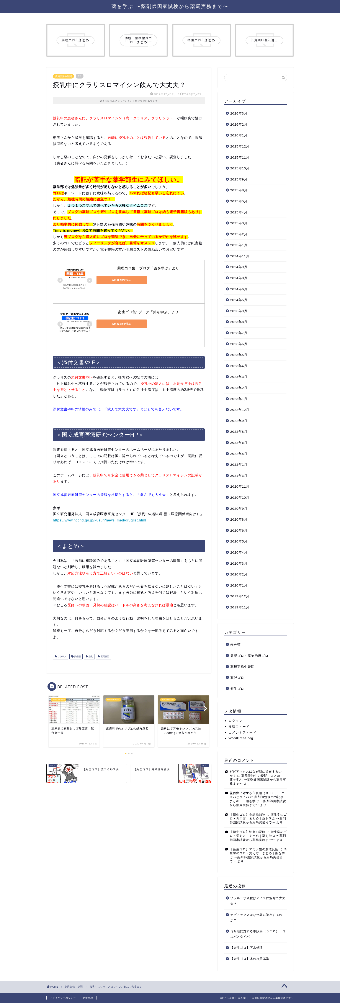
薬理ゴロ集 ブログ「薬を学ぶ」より (148, 268)
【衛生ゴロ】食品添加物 (247, 814)
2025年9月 (238, 179)
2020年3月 (238, 563)
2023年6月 (238, 344)
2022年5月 (238, 454)
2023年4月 (238, 366)
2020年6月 (238, 530)
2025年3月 (238, 223)
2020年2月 (238, 574)
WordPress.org (241, 738)
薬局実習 (104, 656)
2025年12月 (240, 146)
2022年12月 (240, 409)
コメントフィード (242, 732)
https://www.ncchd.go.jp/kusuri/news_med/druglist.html (99, 520)
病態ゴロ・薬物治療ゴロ (249, 655)
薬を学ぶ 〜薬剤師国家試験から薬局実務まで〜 (170, 6)
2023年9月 (238, 311)
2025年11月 (240, 157)
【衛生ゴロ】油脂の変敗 (247, 832)
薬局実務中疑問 (63, 76)
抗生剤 (77, 656)
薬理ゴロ (237, 677)
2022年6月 (238, 442)
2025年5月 (238, 201)
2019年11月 (240, 607)
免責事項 (88, 997)
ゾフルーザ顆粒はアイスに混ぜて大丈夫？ (258, 900)
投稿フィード (239, 726)
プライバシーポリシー (63, 997)
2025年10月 (240, 168)
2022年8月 (238, 431)
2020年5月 (238, 541)
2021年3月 (238, 475)
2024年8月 (238, 278)
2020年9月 (238, 508)
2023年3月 (238, 377)
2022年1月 (238, 464)
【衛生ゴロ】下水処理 (246, 947)
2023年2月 (238, 388)
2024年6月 (238, 289)
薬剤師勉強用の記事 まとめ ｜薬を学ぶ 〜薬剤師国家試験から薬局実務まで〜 (258, 801)
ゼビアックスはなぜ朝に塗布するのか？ (256, 917)
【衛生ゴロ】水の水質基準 (249, 958)
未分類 (235, 644)
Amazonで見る (116, 280)
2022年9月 (238, 421)
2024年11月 (240, 256)
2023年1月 (238, 399)
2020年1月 (238, 585)
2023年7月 (238, 333)
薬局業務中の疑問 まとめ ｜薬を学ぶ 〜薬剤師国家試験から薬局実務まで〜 (258, 779)
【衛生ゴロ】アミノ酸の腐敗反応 (254, 849)
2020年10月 (240, 497)
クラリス (61, 656)
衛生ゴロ (237, 688)
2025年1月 (238, 245)
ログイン (235, 721)
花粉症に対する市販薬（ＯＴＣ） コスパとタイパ (258, 934)
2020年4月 (238, 552)
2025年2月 (238, 234)
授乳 (90, 656)
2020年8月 (238, 519)
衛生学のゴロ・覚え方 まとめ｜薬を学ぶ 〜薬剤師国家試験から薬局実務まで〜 (258, 818)
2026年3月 (238, 113)
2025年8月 (238, 190)
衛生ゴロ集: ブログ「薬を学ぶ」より (148, 312)
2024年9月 (238, 267)
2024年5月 (238, 300)
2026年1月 (238, 135)
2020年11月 (240, 486)
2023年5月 (238, 355)
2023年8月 (238, 322)
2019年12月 (240, 596)
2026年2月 (238, 124)
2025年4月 (238, 212)
